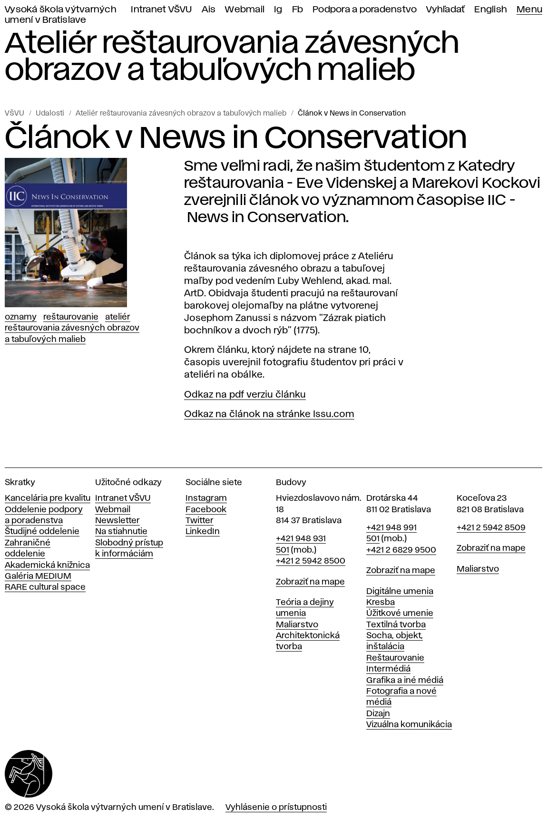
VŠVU (14, 113)
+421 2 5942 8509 (491, 528)
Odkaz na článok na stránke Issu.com (269, 414)
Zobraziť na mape (310, 582)
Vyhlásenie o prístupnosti (276, 807)
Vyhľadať (445, 10)
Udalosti (50, 113)
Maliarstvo (297, 625)
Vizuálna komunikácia (409, 725)
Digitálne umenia (399, 591)
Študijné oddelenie (42, 532)
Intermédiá (388, 669)
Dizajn (378, 714)
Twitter (200, 521)
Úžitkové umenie (399, 613)
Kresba (380, 602)
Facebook (206, 510)
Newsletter (117, 521)
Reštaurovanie (70, 317)
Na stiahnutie (121, 532)
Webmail (244, 10)
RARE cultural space (45, 587)
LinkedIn (203, 532)
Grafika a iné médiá (404, 680)
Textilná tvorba (396, 625)
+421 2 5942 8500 (310, 561)
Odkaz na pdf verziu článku (245, 394)
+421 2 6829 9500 (401, 550)
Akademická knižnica (47, 565)
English (490, 10)
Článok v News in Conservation (352, 113)
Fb (297, 10)
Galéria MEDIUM (38, 576)
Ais (209, 10)
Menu (529, 10)
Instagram (206, 498)
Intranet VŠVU (161, 10)
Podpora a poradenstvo (365, 10)
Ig (278, 10)
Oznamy (21, 317)
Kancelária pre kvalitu (47, 498)
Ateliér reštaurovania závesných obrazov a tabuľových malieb (181, 113)
